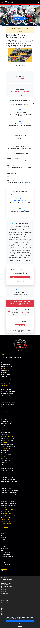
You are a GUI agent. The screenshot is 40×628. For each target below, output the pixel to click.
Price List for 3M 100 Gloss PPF (7, 486)
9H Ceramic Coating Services (6, 395)
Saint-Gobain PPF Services (6, 423)
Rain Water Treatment (5, 381)
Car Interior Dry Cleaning (6, 379)
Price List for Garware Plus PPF (7, 470)
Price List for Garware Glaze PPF (7, 473)
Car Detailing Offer (4, 458)
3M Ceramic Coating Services (7, 398)
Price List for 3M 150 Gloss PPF (7, 488)
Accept (20, 621)
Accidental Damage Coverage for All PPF (9, 446)
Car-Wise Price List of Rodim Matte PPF (9, 501)
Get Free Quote (4, 464)
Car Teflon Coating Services (6, 387)
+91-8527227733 (20, 292)
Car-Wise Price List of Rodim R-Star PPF (9, 492)
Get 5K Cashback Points (5, 460)
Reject (20, 623)
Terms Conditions (4, 548)
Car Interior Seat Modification (7, 521)
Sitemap (2, 550)
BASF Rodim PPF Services (6, 430)
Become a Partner (20, 18)
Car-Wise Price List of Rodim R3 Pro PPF (9, 499)
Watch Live (3, 558)
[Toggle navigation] (5, 2)
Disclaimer (3, 544)
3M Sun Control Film (5, 452)
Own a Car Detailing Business (7, 564)
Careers (2, 542)
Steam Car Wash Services (6, 383)
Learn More (20, 626)
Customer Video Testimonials (7, 556)
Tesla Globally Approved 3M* (7, 421)
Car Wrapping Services (5, 511)
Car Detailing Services (5, 374)
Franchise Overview (5, 562)
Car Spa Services (4, 372)
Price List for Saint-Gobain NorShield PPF (9, 481)
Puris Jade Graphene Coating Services (8, 411)
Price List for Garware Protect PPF (7, 468)
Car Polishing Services (5, 376)
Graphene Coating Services (6, 408)
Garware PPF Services (5, 417)
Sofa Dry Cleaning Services (6, 525)
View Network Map (20, 325)
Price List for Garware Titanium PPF (8, 477)
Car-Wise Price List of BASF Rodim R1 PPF (9, 494)
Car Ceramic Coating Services (7, 393)
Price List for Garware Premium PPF (8, 475)
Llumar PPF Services (5, 425)
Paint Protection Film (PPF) (6, 414)
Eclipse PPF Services (5, 434)
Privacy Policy (3, 546)
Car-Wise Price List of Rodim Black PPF (8, 503)
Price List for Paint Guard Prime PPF (8, 479)
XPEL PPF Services (4, 427)
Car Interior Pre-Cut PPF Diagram (7, 440)
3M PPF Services (4, 419)
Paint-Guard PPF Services (6, 432)
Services (2, 533)
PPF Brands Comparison (6, 462)
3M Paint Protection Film (6, 573)
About (2, 528)
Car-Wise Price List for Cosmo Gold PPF (9, 505)
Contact (2, 531)
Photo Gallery (3, 537)
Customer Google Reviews (6, 554)
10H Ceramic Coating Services (7, 406)
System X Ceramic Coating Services (8, 402)
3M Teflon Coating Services (6, 389)
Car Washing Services (5, 370)
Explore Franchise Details (20, 277)
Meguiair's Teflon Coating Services (8, 391)
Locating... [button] (10, 2)
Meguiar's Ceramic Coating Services (8, 400)
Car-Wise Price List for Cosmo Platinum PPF (9, 507)
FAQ (1, 535)
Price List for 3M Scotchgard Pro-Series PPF (9, 490)
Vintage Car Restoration (5, 517)
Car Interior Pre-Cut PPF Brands (7, 438)
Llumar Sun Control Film (6, 454)
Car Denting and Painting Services (8, 515)
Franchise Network (4, 567)
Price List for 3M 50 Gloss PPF (7, 483)
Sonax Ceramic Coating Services (7, 404)
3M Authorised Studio (5, 570)
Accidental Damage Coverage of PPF (8, 444)
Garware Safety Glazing (5, 450)
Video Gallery (3, 539)
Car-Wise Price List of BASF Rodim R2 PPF (9, 496)
